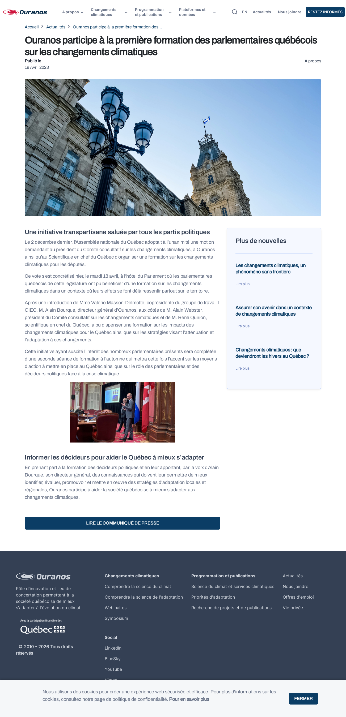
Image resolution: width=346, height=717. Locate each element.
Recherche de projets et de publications (231, 607)
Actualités (262, 12)
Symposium (116, 618)
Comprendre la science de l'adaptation (144, 597)
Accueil (32, 27)
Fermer (303, 698)
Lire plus (242, 284)
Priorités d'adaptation (213, 597)
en (244, 12)
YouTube (113, 669)
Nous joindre (289, 12)
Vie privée (293, 607)
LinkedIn (113, 648)
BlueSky (113, 658)
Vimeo (111, 679)
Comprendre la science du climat (138, 586)
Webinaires (115, 607)
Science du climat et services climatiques (232, 586)
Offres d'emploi (298, 597)
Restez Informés (325, 12)
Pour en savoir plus (189, 699)
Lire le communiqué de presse (122, 523)
